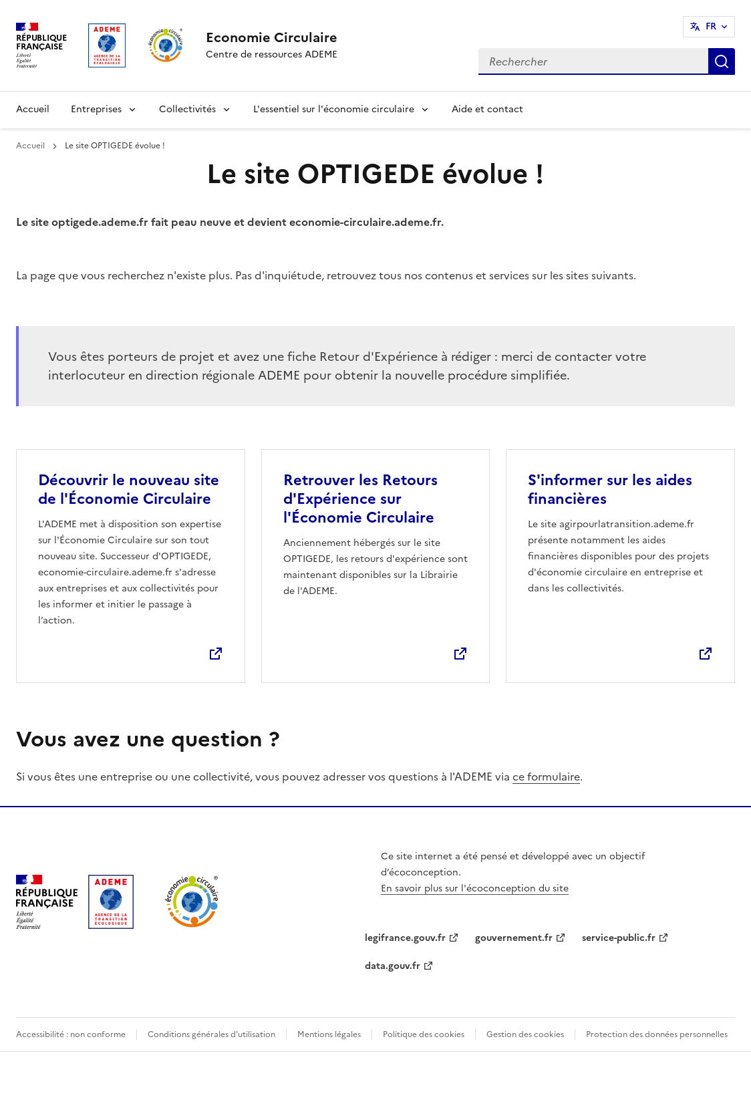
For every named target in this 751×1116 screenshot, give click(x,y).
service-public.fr (618, 938)
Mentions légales (329, 1034)
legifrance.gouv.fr (405, 938)
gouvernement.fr (514, 938)
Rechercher (721, 61)
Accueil (32, 109)
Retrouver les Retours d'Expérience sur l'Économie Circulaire (360, 499)
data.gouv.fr (392, 966)
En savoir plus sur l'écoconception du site (475, 888)
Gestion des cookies (525, 1034)
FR (711, 26)
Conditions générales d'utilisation (211, 1034)
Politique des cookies (423, 1034)
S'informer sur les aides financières (610, 489)
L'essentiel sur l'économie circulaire (333, 109)
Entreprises (96, 109)
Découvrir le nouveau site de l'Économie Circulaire (128, 489)
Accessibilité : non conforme (71, 1034)
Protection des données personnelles (657, 1034)
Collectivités (187, 109)
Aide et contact (487, 109)
